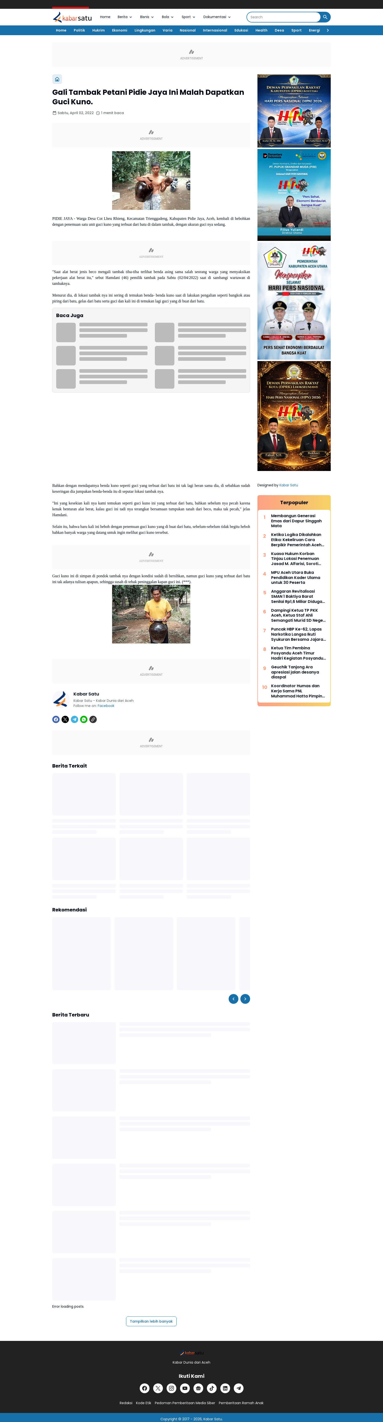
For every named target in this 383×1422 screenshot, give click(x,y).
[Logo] (191, 1352)
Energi (314, 30)
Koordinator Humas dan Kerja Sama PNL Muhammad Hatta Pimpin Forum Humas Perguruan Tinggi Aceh (296, 691)
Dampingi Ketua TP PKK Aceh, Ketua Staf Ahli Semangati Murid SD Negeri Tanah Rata (298, 615)
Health (261, 30)
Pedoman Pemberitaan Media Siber (185, 1403)
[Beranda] (57, 79)
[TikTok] (212, 1388)
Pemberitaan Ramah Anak (241, 1403)
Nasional (188, 30)
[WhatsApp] (83, 719)
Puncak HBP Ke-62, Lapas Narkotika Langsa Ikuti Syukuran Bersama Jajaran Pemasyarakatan (298, 634)
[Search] (283, 17)
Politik (79, 30)
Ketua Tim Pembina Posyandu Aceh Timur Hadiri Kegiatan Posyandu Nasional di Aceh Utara (297, 653)
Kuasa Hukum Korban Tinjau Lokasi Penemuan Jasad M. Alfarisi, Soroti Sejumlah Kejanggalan (295, 559)
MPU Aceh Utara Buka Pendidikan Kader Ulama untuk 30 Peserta (295, 577)
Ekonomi (119, 30)
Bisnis (147, 16)
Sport (189, 16)
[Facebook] (56, 719)
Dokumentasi (217, 16)
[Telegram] (74, 719)
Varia (167, 30)
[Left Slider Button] (233, 999)
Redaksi (126, 1403)
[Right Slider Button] (326, 30)
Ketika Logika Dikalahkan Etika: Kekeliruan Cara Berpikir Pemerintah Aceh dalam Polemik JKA (296, 539)
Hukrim (98, 30)
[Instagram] (171, 1388)
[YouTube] (185, 1388)
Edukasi (241, 30)
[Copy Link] (93, 719)
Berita (125, 16)
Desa (279, 30)
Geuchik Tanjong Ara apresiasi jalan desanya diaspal (295, 672)
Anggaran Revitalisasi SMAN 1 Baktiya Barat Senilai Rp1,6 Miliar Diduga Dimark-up (296, 596)
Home (105, 16)
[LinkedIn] (225, 1388)
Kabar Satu (288, 485)
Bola (168, 16)
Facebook (106, 705)
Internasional (215, 30)
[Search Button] (325, 17)
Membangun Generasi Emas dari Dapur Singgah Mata (296, 521)
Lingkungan (145, 30)
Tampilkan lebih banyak (151, 1321)
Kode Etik (143, 1403)
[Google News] (198, 1388)
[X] (65, 719)
